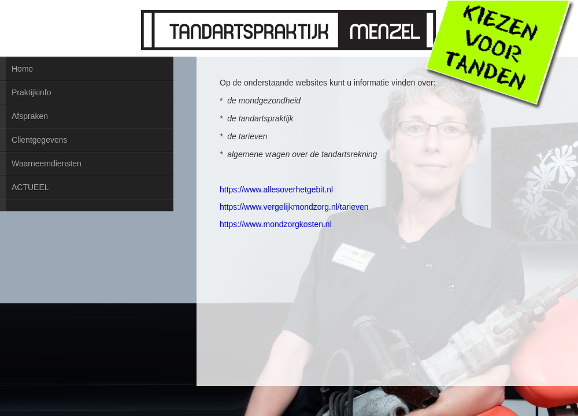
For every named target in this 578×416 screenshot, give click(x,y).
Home (22, 68)
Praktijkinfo (31, 92)
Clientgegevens (40, 139)
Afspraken (30, 116)
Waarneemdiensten (46, 163)
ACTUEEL (30, 187)
